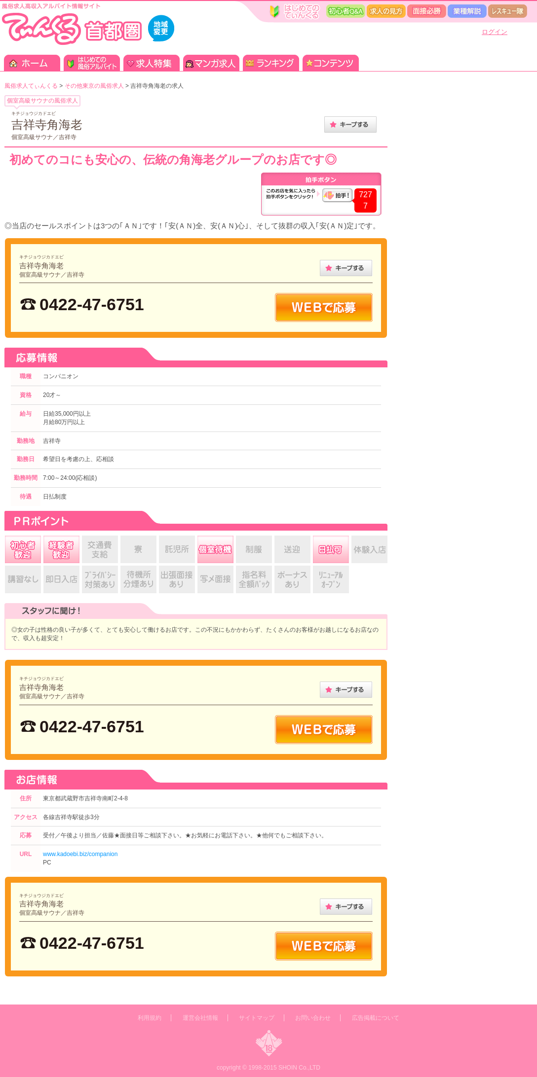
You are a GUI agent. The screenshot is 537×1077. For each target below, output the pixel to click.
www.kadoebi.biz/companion (80, 854)
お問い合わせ (313, 1017)
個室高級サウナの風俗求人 (42, 100)
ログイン (494, 32)
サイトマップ (256, 1017)
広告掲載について (375, 1017)
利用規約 (149, 1017)
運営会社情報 (200, 1017)
